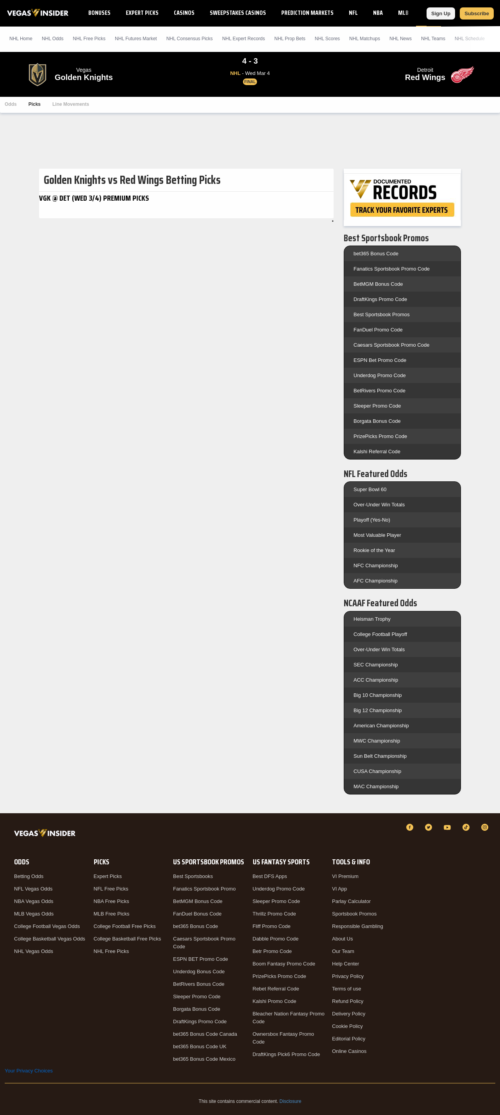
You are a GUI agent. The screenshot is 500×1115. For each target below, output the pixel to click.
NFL (353, 13)
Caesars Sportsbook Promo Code (391, 345)
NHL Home (20, 38)
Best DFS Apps (270, 876)
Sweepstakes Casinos (238, 13)
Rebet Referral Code (276, 989)
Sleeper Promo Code (377, 406)
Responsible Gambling (357, 926)
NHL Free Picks (111, 951)
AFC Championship (376, 581)
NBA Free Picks (111, 901)
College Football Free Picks (125, 926)
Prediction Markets (307, 13)
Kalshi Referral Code (377, 451)
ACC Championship (376, 680)
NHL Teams (433, 38)
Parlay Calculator (351, 901)
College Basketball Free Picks (127, 939)
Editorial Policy (348, 1039)
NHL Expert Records (243, 38)
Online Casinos (349, 1051)
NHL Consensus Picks (189, 38)
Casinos (184, 13)
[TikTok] (467, 827)
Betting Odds (28, 876)
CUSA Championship (377, 771)
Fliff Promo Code (272, 926)
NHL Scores (327, 38)
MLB (403, 13)
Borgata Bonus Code (377, 421)
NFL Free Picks (111, 889)
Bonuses (99, 13)
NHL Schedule (470, 38)
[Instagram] (486, 827)
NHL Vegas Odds (33, 951)
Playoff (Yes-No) (372, 520)
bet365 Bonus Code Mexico (204, 1059)
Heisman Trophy (372, 619)
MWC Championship (377, 741)
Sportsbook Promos (354, 914)
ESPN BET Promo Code (200, 959)
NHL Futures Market (136, 38)
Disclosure (290, 1101)
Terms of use (346, 989)
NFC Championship (376, 565)
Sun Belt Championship (380, 756)
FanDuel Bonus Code (197, 914)
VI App (339, 889)
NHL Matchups (364, 38)
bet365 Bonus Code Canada (205, 1034)
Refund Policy (347, 1001)
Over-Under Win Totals (379, 505)
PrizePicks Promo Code (380, 436)
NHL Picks (89, 38)
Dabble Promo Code (276, 939)
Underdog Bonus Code (199, 971)
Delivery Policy (348, 1014)
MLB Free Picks (112, 914)
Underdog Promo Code (380, 375)
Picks (35, 104)
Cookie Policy (347, 1026)
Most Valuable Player (377, 535)
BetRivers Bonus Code (199, 984)
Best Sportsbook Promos (382, 314)
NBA (378, 13)
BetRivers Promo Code (379, 391)
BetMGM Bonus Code (378, 284)
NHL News (400, 38)
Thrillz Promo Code (274, 914)
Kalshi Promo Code (274, 1001)
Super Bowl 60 (370, 489)
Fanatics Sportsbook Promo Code (392, 269)
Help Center (345, 964)
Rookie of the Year (374, 550)
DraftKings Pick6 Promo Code (286, 1054)
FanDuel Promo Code (378, 330)
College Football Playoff (380, 634)
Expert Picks (142, 13)
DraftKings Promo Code (380, 299)
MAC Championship (376, 786)
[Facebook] (411, 827)
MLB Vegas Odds (34, 914)
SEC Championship (376, 665)
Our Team (343, 951)
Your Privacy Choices (29, 1071)
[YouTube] (448, 827)
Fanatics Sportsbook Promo (204, 889)
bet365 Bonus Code (376, 253)
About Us (342, 939)
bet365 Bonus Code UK (200, 1046)
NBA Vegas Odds (33, 901)
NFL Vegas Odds (33, 889)
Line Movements (70, 104)
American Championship (381, 725)
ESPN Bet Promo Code (380, 360)
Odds (11, 104)
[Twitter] (429, 827)
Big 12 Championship (378, 710)
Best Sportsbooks (193, 876)
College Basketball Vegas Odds (49, 939)
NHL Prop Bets (289, 38)
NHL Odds (53, 38)
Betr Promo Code (272, 951)
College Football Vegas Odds (47, 926)
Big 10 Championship (378, 695)
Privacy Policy (348, 976)
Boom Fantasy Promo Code (284, 964)
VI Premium (345, 876)
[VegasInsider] (46, 834)
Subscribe (476, 13)
